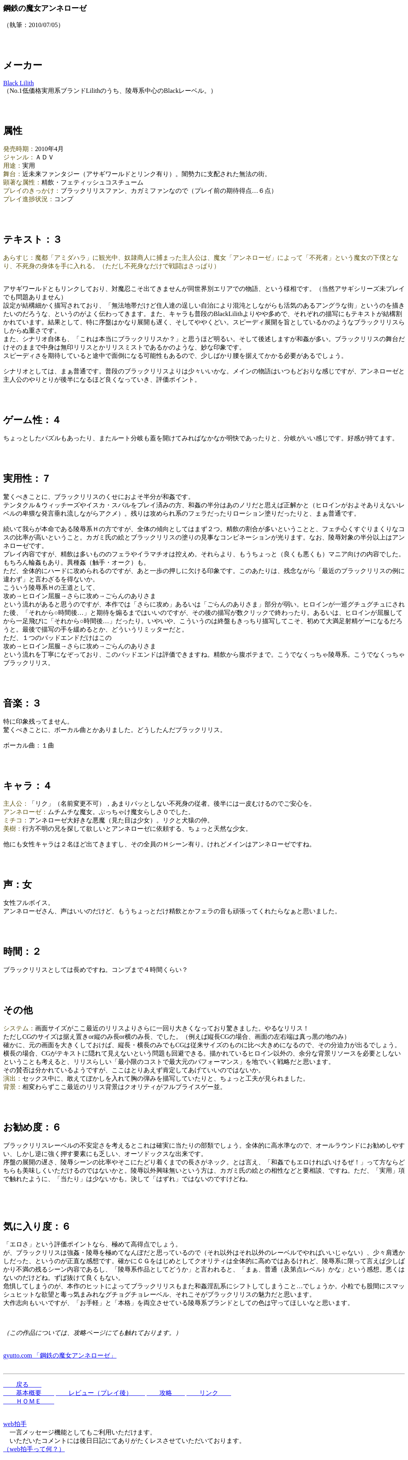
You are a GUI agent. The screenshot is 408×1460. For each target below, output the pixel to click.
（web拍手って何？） (34, 1449)
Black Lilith (18, 83)
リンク (208, 1392)
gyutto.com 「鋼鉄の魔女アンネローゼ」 (59, 1355)
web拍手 (15, 1424)
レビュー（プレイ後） (100, 1392)
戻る (22, 1384)
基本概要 (28, 1392)
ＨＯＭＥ (28, 1401)
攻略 (166, 1392)
